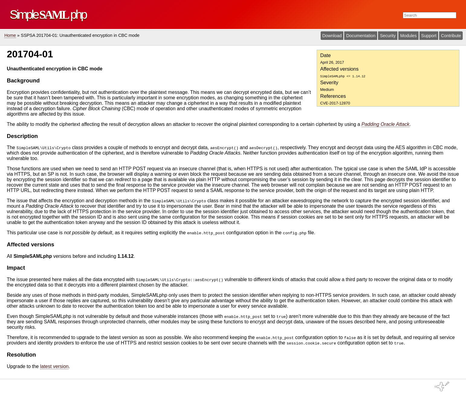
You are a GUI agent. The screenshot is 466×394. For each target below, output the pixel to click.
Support (428, 35)
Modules (408, 35)
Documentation (360, 35)
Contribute (451, 35)
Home (10, 35)
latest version (54, 366)
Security (388, 35)
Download (331, 35)
